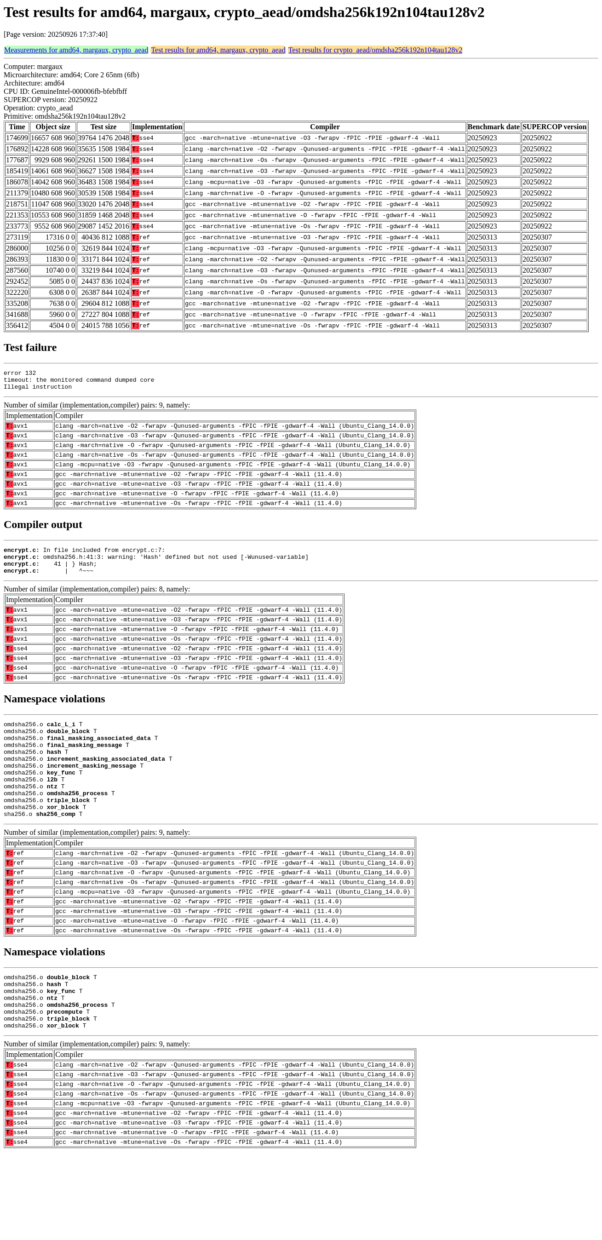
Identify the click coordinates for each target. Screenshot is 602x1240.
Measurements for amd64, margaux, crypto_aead (76, 50)
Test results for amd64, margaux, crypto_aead (218, 50)
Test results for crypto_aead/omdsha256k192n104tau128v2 (375, 50)
